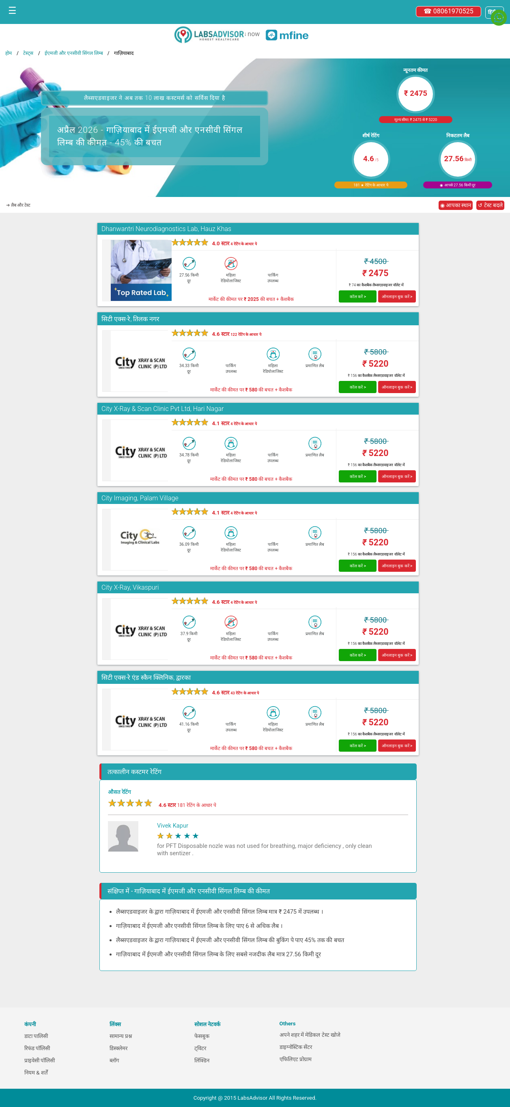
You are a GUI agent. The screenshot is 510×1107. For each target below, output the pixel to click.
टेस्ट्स (28, 53)
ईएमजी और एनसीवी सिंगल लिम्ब (74, 53)
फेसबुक (201, 1036)
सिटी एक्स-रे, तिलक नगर (130, 319)
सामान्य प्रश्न (121, 1036)
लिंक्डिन (201, 1060)
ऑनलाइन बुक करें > (397, 296)
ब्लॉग (114, 1060)
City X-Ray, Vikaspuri (130, 587)
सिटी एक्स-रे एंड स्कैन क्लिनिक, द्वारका (146, 677)
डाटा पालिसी (36, 1036)
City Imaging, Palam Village (140, 498)
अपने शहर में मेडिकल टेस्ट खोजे (310, 1035)
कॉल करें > (358, 296)
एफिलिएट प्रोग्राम (296, 1059)
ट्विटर (200, 1048)
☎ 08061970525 (448, 11)
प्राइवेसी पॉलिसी (39, 1060)
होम (8, 53)
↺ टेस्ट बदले (490, 205)
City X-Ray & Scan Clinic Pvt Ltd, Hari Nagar (162, 409)
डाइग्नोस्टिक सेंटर (296, 1047)
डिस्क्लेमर (118, 1048)
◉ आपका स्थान (455, 205)
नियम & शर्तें (36, 1073)
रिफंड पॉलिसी (37, 1048)
